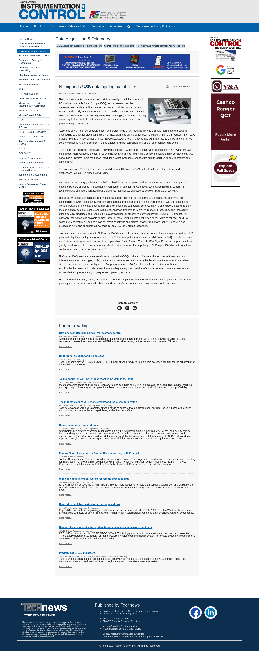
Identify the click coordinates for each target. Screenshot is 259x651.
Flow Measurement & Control (34, 75)
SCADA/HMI (25, 153)
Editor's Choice (26, 39)
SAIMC (22, 148)
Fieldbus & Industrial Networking (29, 69)
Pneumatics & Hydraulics (32, 136)
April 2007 (63, 93)
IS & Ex (22, 89)
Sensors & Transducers (31, 158)
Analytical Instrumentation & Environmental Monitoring (33, 45)
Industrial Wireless (28, 84)
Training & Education (29, 179)
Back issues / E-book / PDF (68, 26)
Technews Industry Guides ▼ (156, 26)
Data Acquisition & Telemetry (33, 51)
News (22, 119)
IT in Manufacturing (29, 93)
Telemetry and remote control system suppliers (160, 45)
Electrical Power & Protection (34, 55)
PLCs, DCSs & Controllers (32, 132)
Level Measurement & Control (34, 98)
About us (39, 26)
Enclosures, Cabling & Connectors (30, 61)
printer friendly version (180, 86)
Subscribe (97, 26)
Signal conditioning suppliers (119, 45)
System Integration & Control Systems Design (34, 168)
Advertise (116, 26)
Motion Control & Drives (31, 115)
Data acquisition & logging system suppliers (79, 45)
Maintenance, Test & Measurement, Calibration (32, 104)
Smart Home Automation (31, 162)
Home (24, 26)
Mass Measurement (29, 110)
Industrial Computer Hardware (34, 79)
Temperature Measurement (33, 174)
